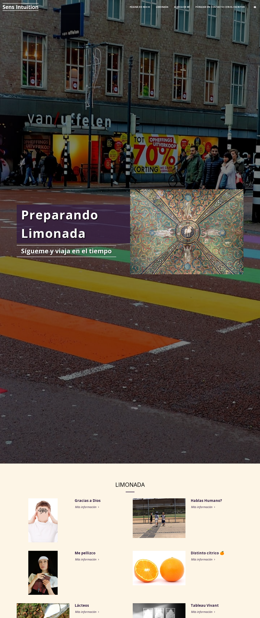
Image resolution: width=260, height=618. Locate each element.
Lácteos (82, 606)
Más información (87, 508)
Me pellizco (85, 553)
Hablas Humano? (206, 501)
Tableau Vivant (205, 606)
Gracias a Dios (88, 501)
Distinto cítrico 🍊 (207, 553)
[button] (255, 7)
